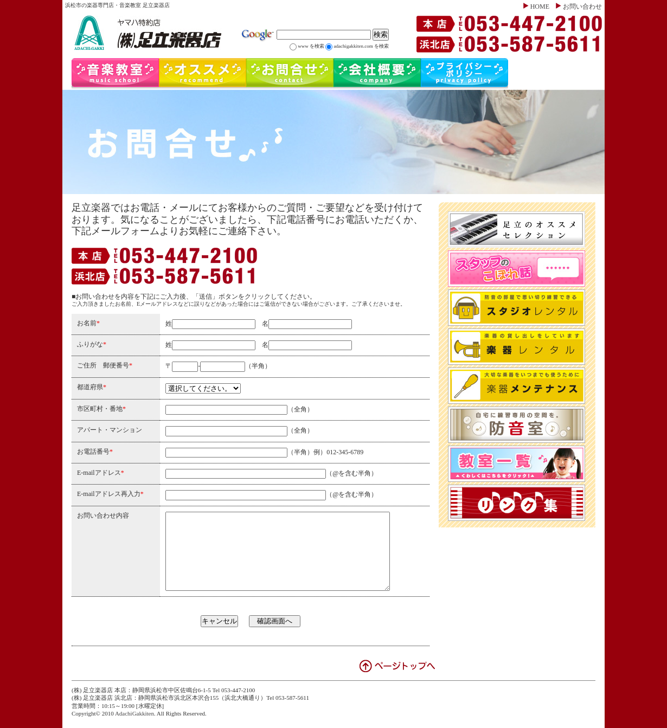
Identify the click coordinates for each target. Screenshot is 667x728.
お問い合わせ (582, 6)
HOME (539, 6)
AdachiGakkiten (134, 713)
